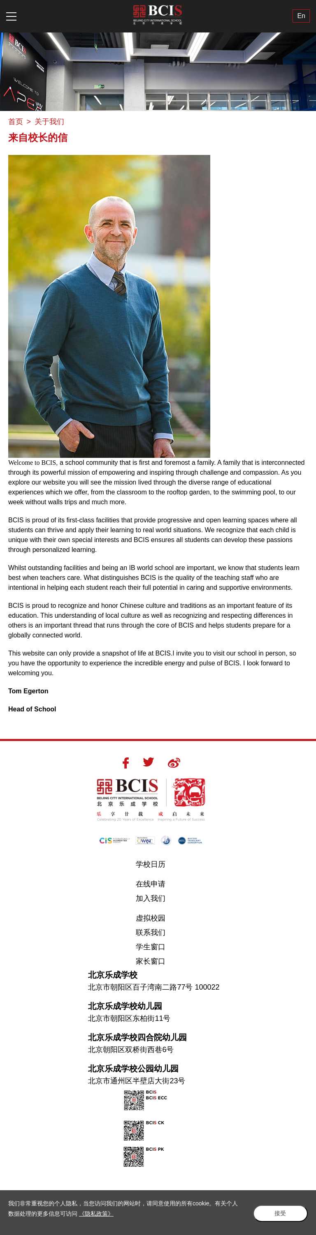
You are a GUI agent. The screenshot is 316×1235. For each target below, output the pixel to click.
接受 (279, 1213)
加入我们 (150, 898)
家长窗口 (150, 961)
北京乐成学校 (112, 974)
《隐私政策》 (96, 1213)
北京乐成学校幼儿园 (125, 1006)
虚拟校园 (150, 918)
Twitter (148, 761)
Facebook (126, 763)
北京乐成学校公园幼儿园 (133, 1068)
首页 (15, 122)
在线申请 (150, 884)
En (301, 16)
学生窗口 (150, 947)
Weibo (174, 762)
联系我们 (150, 932)
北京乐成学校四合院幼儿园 (137, 1037)
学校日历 (150, 864)
